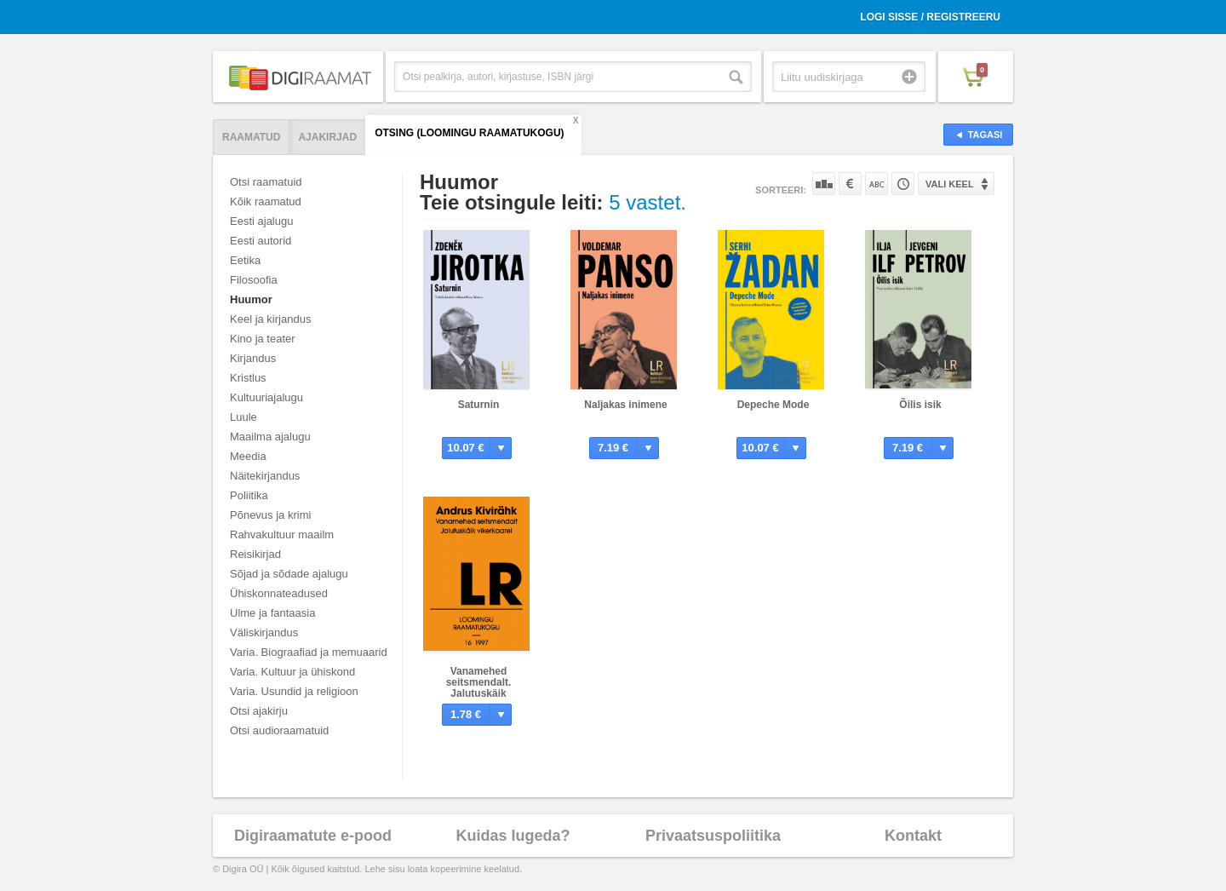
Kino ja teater (262, 338)
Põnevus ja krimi (270, 515)
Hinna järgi (850, 183)
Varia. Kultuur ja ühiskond (292, 671)
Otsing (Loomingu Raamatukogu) (469, 133)
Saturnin (479, 405)
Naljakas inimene (625, 405)
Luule (243, 417)
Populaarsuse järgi (823, 183)
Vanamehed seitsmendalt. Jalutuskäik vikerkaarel (479, 687)
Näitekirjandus (265, 475)
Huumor (251, 299)
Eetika (245, 260)
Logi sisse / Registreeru (930, 17)
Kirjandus (253, 358)
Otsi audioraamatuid (279, 730)
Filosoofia (254, 279)
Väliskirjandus (264, 632)
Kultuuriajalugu (266, 397)
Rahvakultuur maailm (282, 534)
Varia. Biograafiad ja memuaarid (308, 652)
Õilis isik (920, 405)
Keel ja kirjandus (270, 319)
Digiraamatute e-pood (313, 835)
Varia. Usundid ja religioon (294, 691)
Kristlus (248, 377)
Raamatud (251, 137)
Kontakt (913, 835)
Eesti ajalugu (261, 221)
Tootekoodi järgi (902, 183)
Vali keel (949, 184)
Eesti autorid (260, 240)
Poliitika (249, 495)
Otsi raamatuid (266, 181)
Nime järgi (876, 183)
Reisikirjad (255, 554)
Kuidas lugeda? (512, 835)
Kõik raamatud (265, 201)
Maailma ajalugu (270, 436)
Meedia (248, 456)
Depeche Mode (773, 405)
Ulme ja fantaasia (272, 612)
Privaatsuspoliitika (713, 835)
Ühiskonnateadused (279, 593)
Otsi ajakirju (259, 710)
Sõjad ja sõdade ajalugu (289, 573)
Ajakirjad (327, 137)
